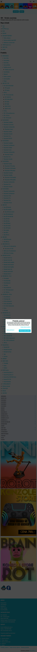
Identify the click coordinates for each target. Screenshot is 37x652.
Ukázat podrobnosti (10, 330)
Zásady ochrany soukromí (26, 327)
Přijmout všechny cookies (25, 330)
